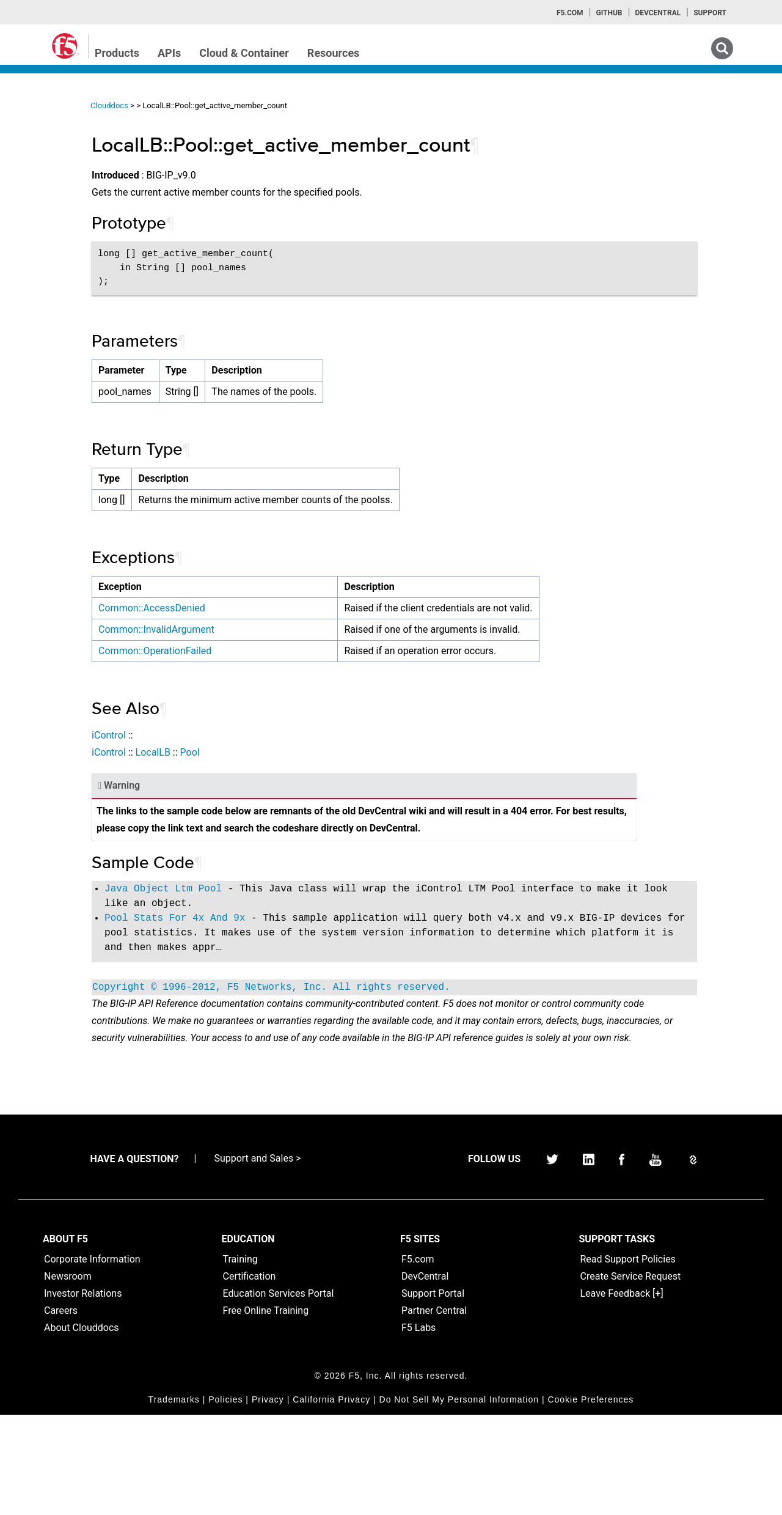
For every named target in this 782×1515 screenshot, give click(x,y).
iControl (237, 769)
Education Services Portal (278, 1393)
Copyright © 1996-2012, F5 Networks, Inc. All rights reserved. (400, 1053)
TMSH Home (50, 251)
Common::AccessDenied (280, 608)
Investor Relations (83, 1393)
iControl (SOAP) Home (68, 185)
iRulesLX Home (55, 229)
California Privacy (331, 1500)
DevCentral (424, 1376)
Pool (317, 786)
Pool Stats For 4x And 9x (303, 969)
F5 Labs (418, 1428)
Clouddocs (238, 105)
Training (240, 1359)
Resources (333, 52)
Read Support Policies (628, 1359)
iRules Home (50, 207)
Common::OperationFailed (283, 685)
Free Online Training (266, 1411)
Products (117, 52)
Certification (249, 1376)
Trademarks (174, 1500)
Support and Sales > (257, 1258)
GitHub (609, 13)
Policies (225, 1500)
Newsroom (68, 1376)
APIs (169, 52)
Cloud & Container (244, 52)
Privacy (268, 1500)
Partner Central (434, 1411)
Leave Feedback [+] (621, 1393)
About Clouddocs (81, 1428)
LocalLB (280, 786)
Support (709, 13)
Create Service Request (630, 1376)
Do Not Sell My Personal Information (459, 1500)
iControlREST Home (63, 163)
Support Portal (432, 1393)
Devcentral (658, 13)
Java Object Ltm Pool (291, 940)
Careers (61, 1411)
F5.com (570, 13)
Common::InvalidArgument (285, 646)
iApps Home (49, 141)
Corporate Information (92, 1359)
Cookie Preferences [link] (590, 1500)
